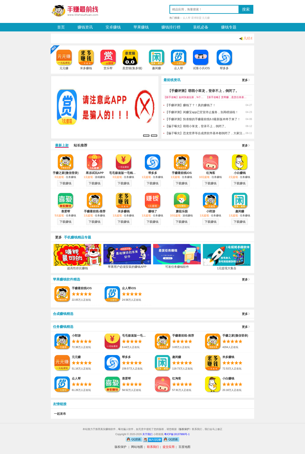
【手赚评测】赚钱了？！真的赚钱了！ (190, 105)
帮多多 (224, 68)
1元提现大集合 (227, 268)
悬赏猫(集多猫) (132, 68)
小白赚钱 (240, 173)
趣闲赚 (156, 68)
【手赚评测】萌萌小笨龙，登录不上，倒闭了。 (203, 91)
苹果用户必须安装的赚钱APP (127, 266)
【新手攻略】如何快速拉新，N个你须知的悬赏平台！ (185, 97)
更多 (245, 80)
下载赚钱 (65, 183)
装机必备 (200, 27)
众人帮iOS (129, 288)
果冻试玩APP (95, 173)
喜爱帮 (65, 211)
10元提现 (204, 177)
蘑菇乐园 (182, 211)
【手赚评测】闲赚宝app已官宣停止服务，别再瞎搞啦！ (201, 112)
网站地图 (137, 446)
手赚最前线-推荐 (95, 211)
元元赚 (206, 17)
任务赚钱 (71, 177)
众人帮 (186, 17)
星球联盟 (196, 17)
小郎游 (210, 211)
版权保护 (184, 429)
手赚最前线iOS (182, 173)
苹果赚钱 (141, 27)
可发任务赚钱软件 (177, 266)
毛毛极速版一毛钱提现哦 (125, 173)
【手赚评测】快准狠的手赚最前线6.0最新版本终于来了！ (202, 119)
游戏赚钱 (100, 177)
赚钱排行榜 (170, 27)
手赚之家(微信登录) (65, 173)
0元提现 (59, 177)
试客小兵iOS (201, 68)
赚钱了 (152, 211)
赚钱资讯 (85, 27)
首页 (61, 27)
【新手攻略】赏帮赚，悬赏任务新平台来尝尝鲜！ (227, 97)
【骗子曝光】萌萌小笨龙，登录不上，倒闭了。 (196, 126)
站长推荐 (80, 145)
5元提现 (59, 215)
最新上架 (62, 145)
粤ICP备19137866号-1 (177, 434)
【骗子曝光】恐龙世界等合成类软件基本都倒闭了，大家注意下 (205, 133)
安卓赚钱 (113, 27)
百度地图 (184, 446)
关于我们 (147, 434)
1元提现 (88, 177)
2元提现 (233, 177)
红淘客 (210, 173)
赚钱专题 (228, 27)
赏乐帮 (108, 68)
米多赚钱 (86, 68)
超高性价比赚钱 (77, 268)
